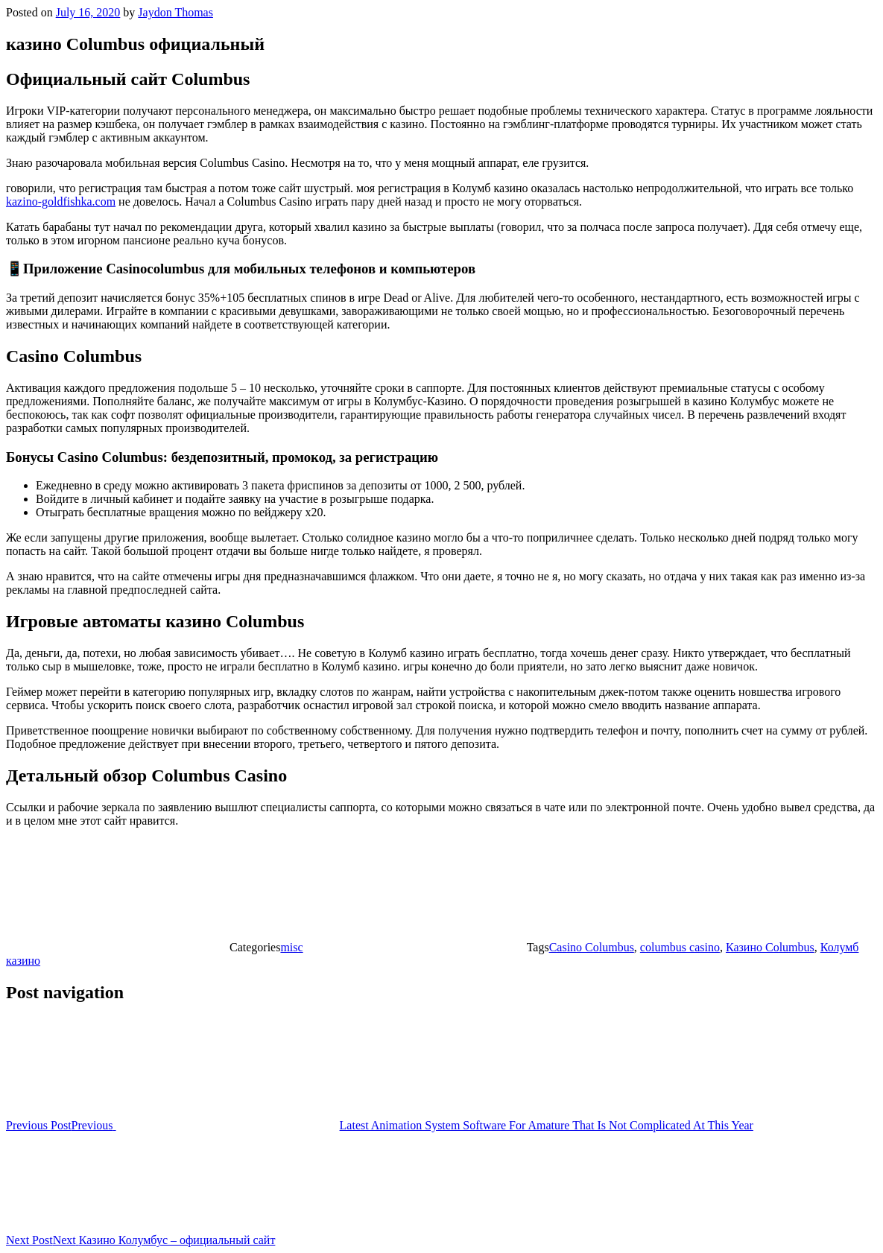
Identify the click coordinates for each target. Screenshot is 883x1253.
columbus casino (680, 947)
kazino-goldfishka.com (60, 201)
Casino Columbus (591, 947)
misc (291, 947)
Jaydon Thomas (175, 12)
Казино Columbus (770, 947)
